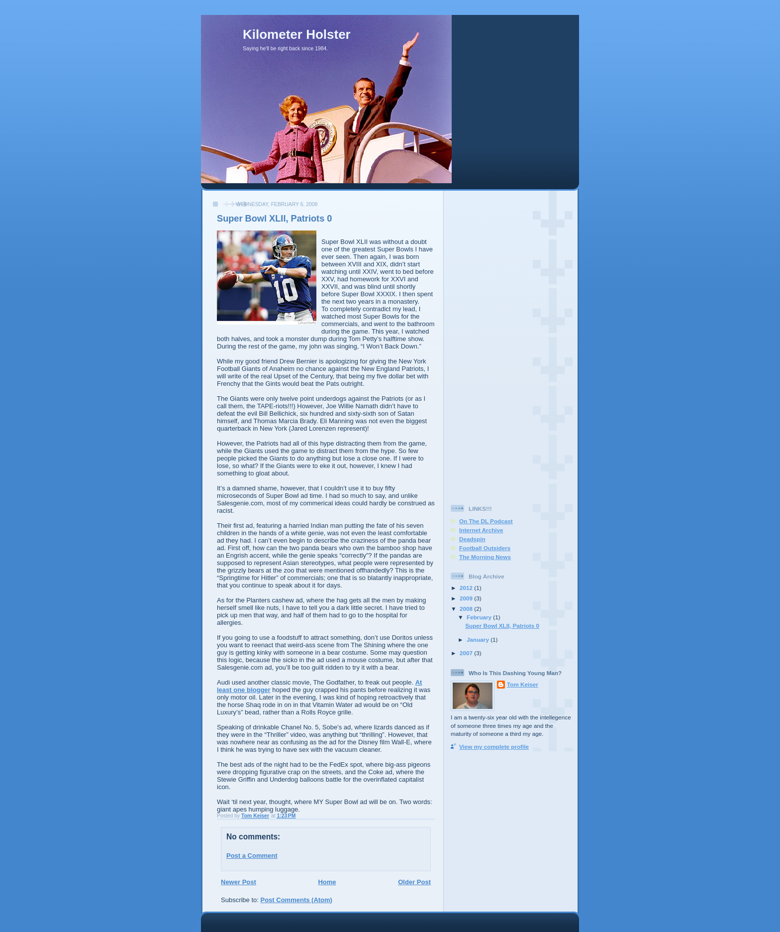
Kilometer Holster (297, 34)
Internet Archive (481, 530)
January (478, 639)
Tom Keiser (522, 684)
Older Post (414, 882)
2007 (467, 653)
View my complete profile (494, 746)
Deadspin (472, 539)
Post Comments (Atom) (296, 900)
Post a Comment (252, 855)
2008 (467, 608)
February (480, 617)
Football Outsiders (484, 548)
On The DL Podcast (486, 521)
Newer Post (238, 882)
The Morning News (485, 557)
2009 (467, 598)
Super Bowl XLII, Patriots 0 (502, 625)
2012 (467, 587)
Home (327, 882)
